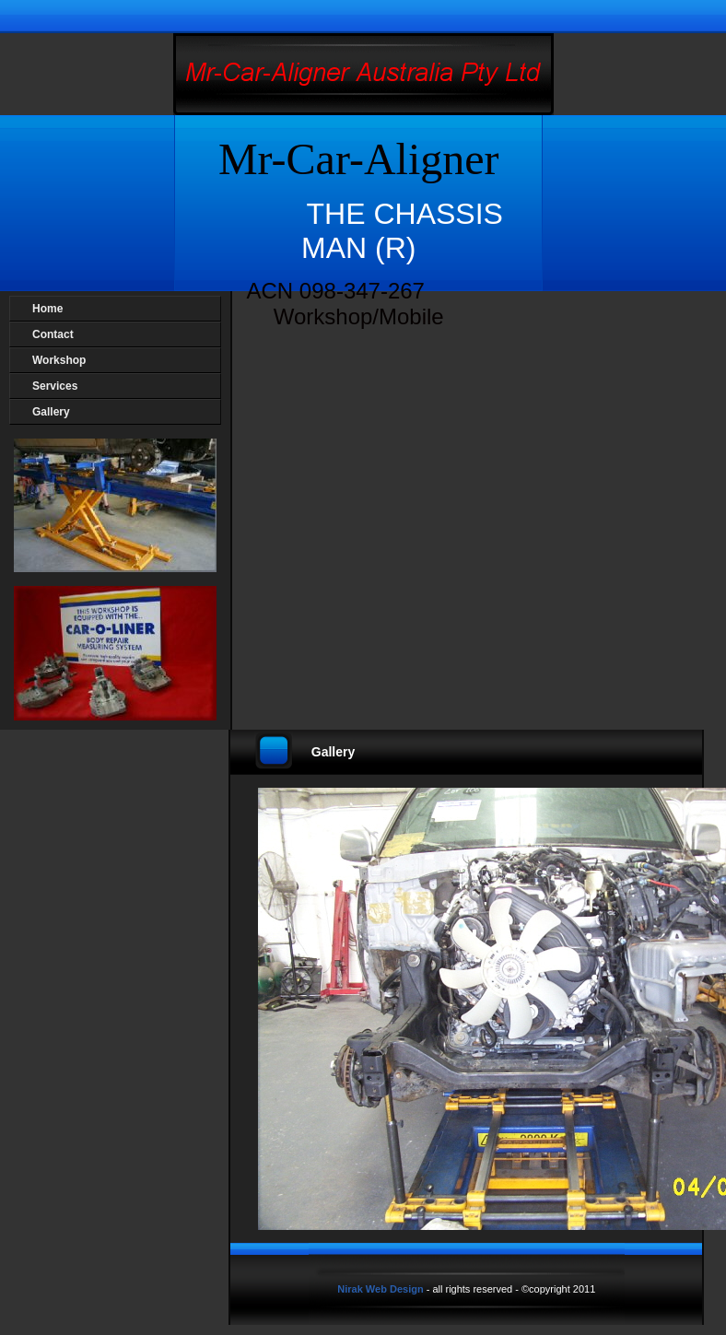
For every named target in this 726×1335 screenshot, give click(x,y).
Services (54, 386)
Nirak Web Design (381, 1288)
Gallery (51, 411)
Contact (53, 334)
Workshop (59, 360)
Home (47, 308)
